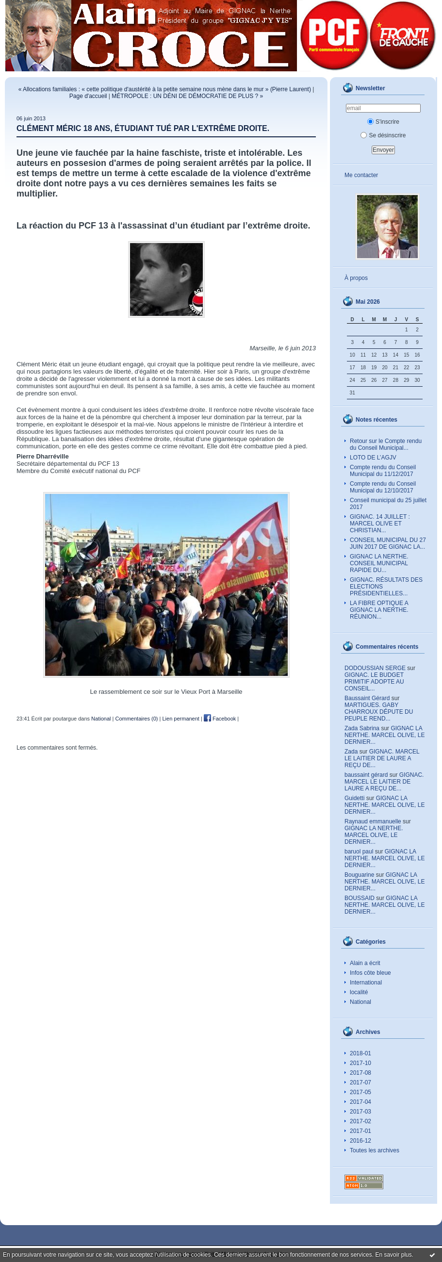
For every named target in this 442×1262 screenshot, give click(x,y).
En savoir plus (393, 1254)
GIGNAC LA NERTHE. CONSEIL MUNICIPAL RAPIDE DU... (379, 563)
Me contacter (361, 175)
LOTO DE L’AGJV (373, 457)
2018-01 (360, 1053)
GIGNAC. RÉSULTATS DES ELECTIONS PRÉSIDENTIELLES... (386, 586)
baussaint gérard (366, 774)
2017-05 (360, 1092)
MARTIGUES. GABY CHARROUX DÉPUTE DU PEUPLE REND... (378, 712)
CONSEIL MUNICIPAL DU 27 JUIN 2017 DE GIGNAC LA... (388, 543)
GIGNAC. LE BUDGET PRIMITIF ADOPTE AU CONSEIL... (374, 682)
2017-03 (360, 1111)
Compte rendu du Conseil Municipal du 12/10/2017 (383, 487)
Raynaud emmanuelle (372, 821)
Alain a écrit (365, 963)
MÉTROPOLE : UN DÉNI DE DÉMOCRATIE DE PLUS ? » (187, 96)
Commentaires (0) (136, 718)
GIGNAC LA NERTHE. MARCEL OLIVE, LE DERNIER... (384, 735)
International (366, 982)
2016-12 (360, 1140)
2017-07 (360, 1082)
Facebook (220, 718)
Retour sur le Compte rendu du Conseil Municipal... (386, 444)
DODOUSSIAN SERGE (375, 668)
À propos (356, 278)
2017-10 (360, 1063)
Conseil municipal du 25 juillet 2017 (388, 503)
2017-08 (360, 1072)
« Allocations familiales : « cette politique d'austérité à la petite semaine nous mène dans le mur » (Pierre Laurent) (164, 89)
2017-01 (360, 1131)
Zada (351, 751)
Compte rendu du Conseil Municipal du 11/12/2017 (383, 470)
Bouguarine (359, 874)
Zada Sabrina (361, 728)
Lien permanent (180, 718)
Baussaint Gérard (367, 698)
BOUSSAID (359, 898)
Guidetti (354, 798)
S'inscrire (383, 121)
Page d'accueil (88, 96)
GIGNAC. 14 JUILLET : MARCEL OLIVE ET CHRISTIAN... (380, 523)
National (360, 1002)
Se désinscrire (383, 135)
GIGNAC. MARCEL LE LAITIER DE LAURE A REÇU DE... (381, 758)
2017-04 (360, 1101)
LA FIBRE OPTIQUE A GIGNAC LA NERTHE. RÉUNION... (379, 610)
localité (359, 992)
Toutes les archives (374, 1150)
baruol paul (358, 851)
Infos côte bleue (370, 972)
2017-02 (360, 1121)
